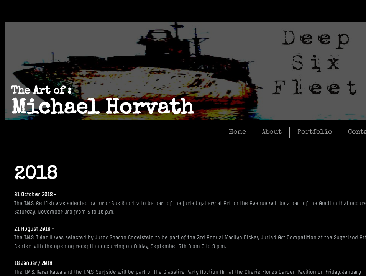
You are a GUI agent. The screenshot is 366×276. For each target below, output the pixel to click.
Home (237, 132)
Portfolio (314, 132)
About (272, 132)
